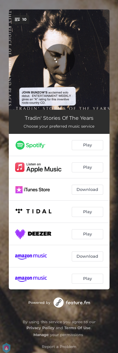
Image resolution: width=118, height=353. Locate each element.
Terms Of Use (77, 327)
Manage (41, 334)
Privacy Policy (40, 327)
